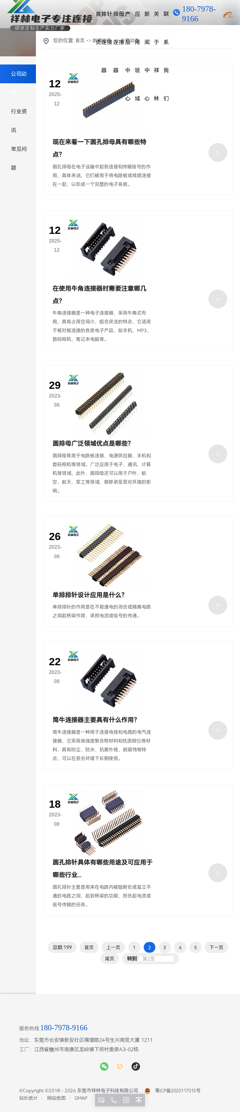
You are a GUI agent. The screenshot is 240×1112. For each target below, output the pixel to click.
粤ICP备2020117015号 (178, 1091)
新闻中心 (147, 19)
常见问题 (19, 158)
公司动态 (19, 83)
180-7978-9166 (199, 13)
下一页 (216, 947)
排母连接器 (118, 19)
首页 (98, 19)
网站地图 (56, 1098)
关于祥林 (156, 19)
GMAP (80, 1098)
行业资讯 (19, 120)
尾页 (109, 959)
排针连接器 (106, 19)
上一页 (113, 947)
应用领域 (137, 19)
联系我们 (166, 19)
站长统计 (28, 1098)
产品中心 (128, 19)
